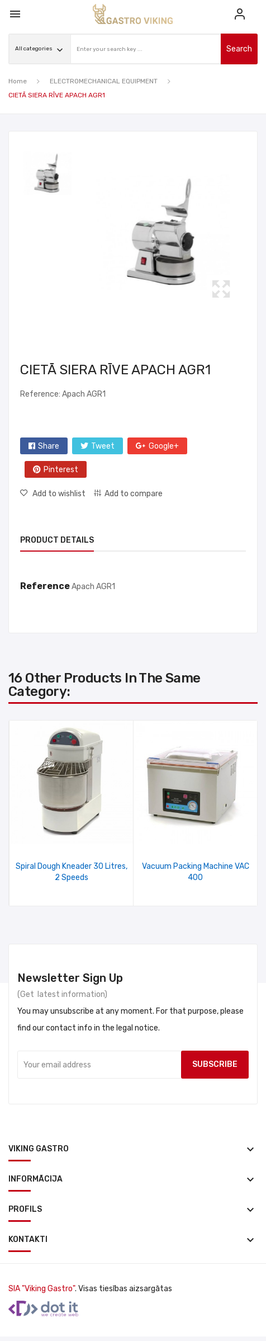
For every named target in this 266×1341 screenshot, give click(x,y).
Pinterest (61, 469)
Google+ (164, 446)
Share (48, 446)
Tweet (103, 446)
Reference (45, 586)
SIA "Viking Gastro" (41, 1288)
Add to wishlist (58, 493)
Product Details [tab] (57, 540)
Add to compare (133, 493)
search (239, 49)
